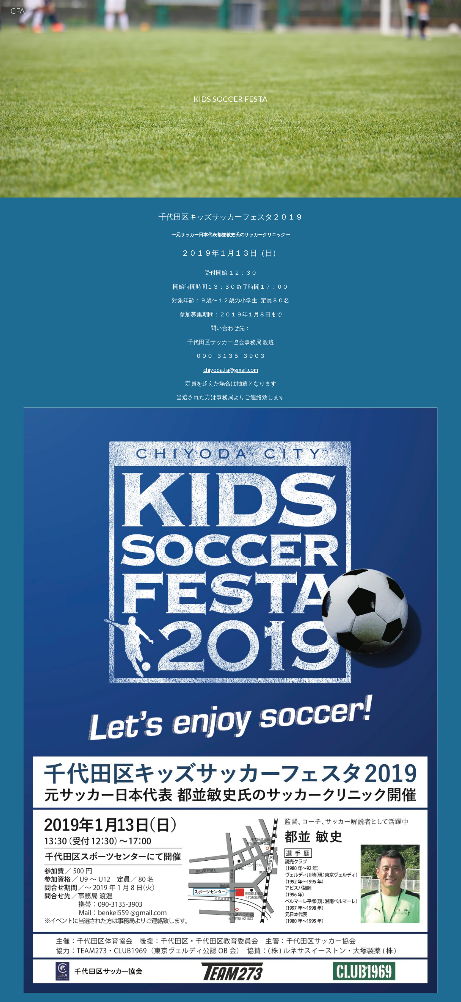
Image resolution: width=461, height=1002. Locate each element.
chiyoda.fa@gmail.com (230, 370)
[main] (230, 99)
